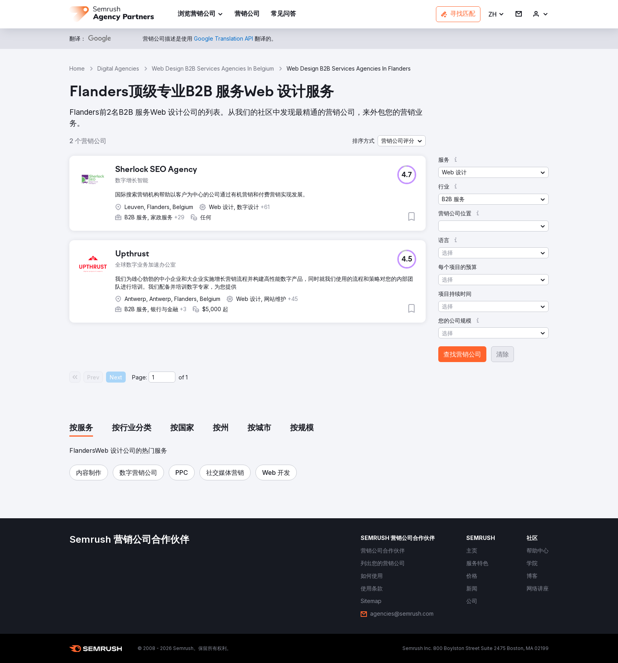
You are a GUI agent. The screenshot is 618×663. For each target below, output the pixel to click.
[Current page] (162, 377)
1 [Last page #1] (187, 377)
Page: (139, 377)
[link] (247, 14)
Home (77, 68)
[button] (496, 14)
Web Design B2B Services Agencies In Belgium (213, 68)
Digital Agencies (118, 68)
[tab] (81, 428)
